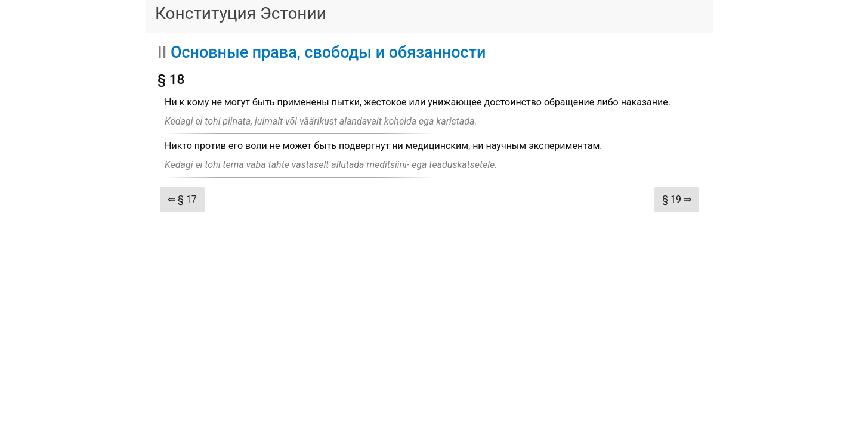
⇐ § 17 (182, 199)
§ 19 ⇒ (676, 199)
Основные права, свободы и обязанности (328, 52)
